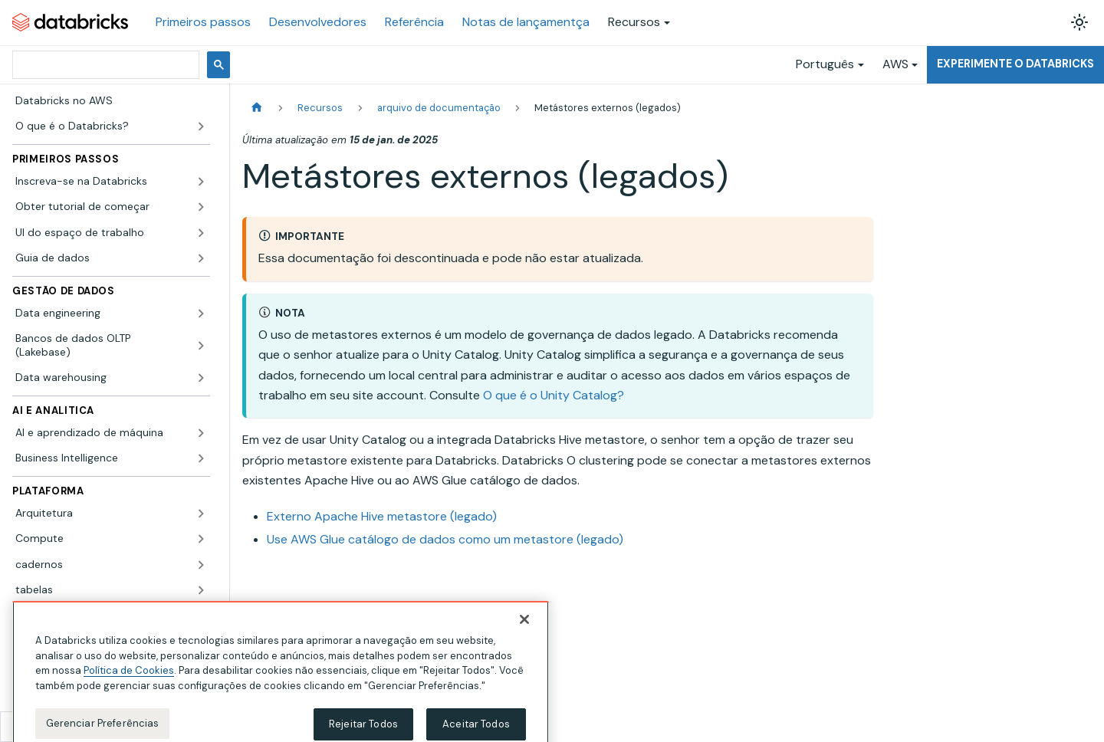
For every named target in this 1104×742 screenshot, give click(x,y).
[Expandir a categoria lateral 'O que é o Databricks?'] (201, 126)
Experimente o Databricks (1015, 64)
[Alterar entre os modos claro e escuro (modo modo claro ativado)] (1079, 22)
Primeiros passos (203, 22)
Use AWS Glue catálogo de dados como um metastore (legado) (445, 539)
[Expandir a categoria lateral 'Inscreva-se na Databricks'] (201, 181)
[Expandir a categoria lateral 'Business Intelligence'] (201, 458)
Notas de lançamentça (526, 22)
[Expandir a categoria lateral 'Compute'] (201, 538)
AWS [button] (895, 64)
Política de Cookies (129, 689)
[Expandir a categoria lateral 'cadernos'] (201, 564)
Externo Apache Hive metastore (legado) (382, 516)
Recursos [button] (634, 22)
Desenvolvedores (317, 22)
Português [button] (825, 64)
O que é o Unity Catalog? (553, 395)
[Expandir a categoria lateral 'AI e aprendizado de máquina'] (201, 433)
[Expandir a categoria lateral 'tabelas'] (201, 590)
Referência (414, 22)
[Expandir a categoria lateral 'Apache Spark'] (201, 616)
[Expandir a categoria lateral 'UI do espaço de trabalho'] (201, 233)
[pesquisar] (104, 64)
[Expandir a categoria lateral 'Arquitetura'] (201, 513)
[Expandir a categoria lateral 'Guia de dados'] (201, 258)
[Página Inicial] (256, 108)
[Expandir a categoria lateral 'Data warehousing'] (201, 377)
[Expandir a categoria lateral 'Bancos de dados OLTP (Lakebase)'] (201, 345)
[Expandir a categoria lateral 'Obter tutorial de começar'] (201, 206)
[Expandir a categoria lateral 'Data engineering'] (201, 313)
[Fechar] (524, 638)
